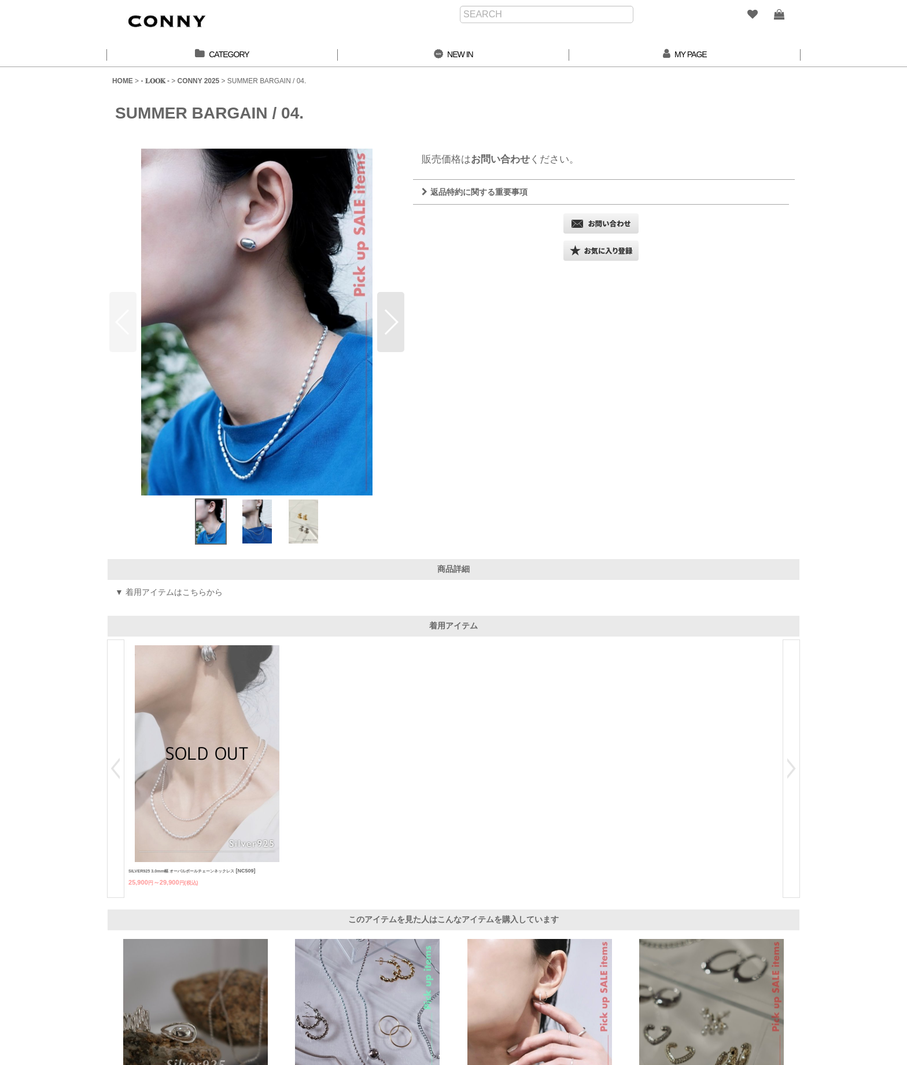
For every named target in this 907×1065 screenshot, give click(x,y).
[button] (390, 322)
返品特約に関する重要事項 (475, 192)
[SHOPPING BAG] (778, 14)
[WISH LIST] (752, 14)
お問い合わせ (500, 159)
